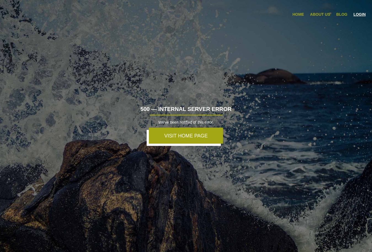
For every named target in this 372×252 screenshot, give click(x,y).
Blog (341, 14)
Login (360, 14)
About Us (320, 14)
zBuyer (25, 12)
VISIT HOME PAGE (186, 135)
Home (298, 14)
